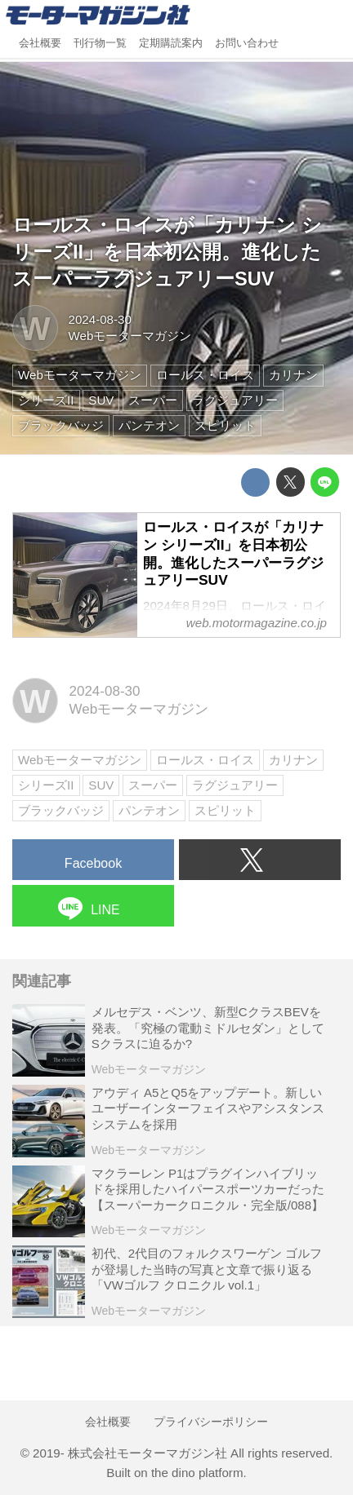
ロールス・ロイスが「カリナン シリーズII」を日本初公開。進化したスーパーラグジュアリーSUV (167, 252)
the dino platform (197, 1473)
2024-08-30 (100, 319)
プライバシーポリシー (211, 1421)
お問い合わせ (247, 43)
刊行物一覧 (100, 43)
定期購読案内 (171, 43)
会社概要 (40, 43)
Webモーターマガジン (130, 336)
